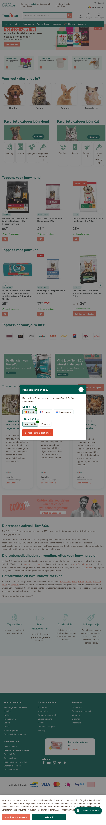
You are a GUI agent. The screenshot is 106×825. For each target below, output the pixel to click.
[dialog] (53, 412)
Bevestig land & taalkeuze (38, 432)
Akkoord (49, 817)
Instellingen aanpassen (16, 817)
